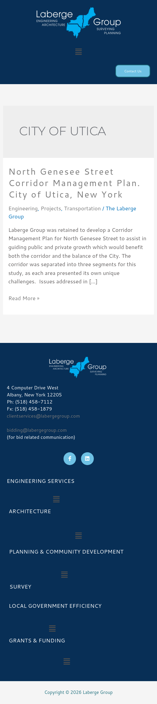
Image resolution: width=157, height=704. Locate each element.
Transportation (82, 208)
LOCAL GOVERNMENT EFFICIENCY (55, 605)
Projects (51, 208)
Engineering (23, 208)
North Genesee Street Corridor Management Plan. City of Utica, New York (74, 182)
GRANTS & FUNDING (37, 640)
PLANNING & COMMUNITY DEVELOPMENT (66, 551)
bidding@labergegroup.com (37, 430)
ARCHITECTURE (30, 511)
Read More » (24, 298)
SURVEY (19, 586)
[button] (78, 51)
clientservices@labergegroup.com (43, 416)
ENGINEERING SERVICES (40, 481)
